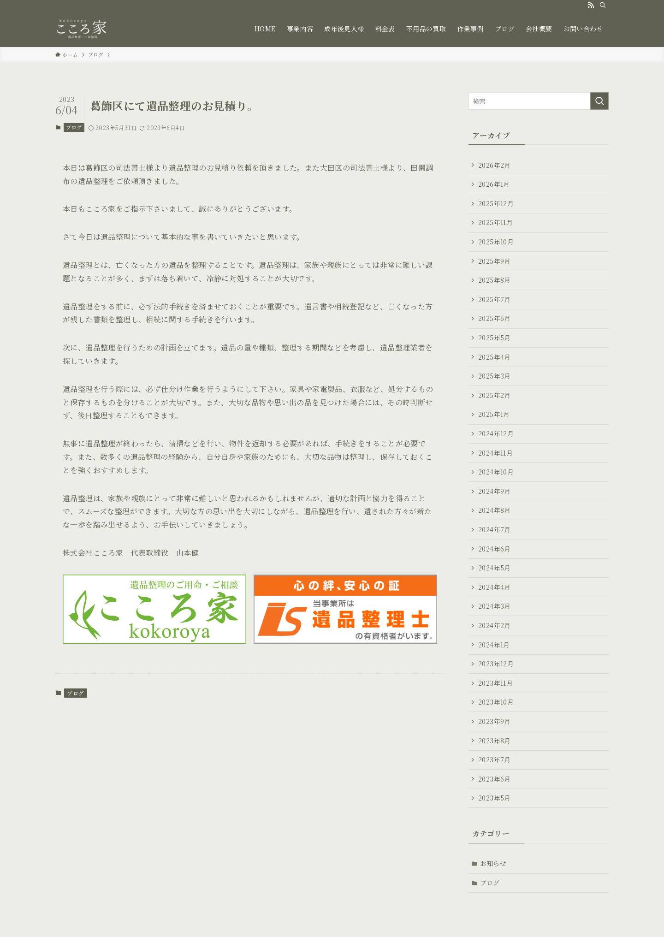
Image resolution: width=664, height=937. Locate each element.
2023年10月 (496, 701)
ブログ (74, 127)
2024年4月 (494, 587)
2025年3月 (494, 375)
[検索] (603, 5)
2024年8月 (494, 510)
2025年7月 (494, 299)
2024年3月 (494, 606)
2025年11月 (495, 222)
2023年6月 (494, 778)
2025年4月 (494, 357)
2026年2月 (494, 165)
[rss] (591, 5)
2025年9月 (494, 261)
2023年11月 (495, 683)
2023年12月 (496, 663)
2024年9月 (494, 491)
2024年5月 (494, 567)
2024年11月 (495, 452)
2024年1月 (494, 644)
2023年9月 (494, 721)
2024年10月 (496, 471)
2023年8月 (494, 740)
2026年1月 (494, 184)
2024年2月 (494, 625)
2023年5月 (494, 797)
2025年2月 (494, 395)
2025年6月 (494, 318)
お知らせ (493, 863)
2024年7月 (494, 529)
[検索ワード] (538, 101)
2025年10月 (496, 241)
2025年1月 (494, 414)
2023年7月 (494, 759)
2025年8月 (494, 280)
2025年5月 (494, 337)
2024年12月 (496, 433)
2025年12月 (496, 203)
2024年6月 (494, 548)
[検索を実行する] (599, 101)
